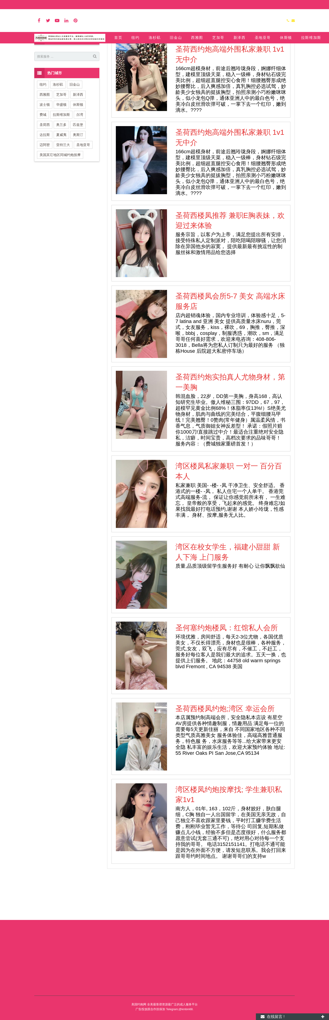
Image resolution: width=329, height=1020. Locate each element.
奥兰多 (61, 168)
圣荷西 (164, 55)
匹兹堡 (78, 168)
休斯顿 (78, 147)
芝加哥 (61, 137)
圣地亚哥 (83, 188)
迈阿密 (45, 188)
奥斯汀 (78, 178)
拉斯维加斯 (61, 157)
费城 (43, 157)
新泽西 (78, 137)
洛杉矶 (58, 127)
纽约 (43, 127)
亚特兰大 (63, 188)
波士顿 (45, 147)
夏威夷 (61, 178)
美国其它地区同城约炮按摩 (60, 198)
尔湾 (79, 157)
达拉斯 (45, 178)
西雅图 (45, 137)
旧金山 (74, 127)
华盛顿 (61, 147)
